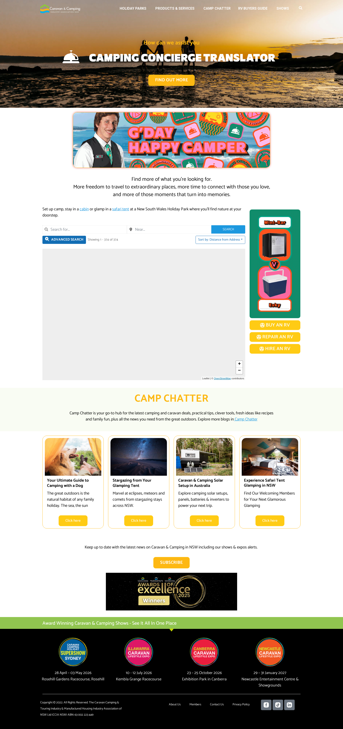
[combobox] (84, 229)
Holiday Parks (133, 8)
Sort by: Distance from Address (219, 239)
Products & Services (174, 8)
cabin (84, 209)
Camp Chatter (217, 8)
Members (195, 704)
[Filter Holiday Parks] (64, 240)
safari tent (120, 209)
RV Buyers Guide (253, 8)
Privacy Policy (241, 704)
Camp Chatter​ (245, 419)
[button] (301, 8)
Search (228, 229)
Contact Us (217, 704)
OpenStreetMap (222, 378)
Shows (282, 8)
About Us (175, 704)
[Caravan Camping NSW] (60, 8)
